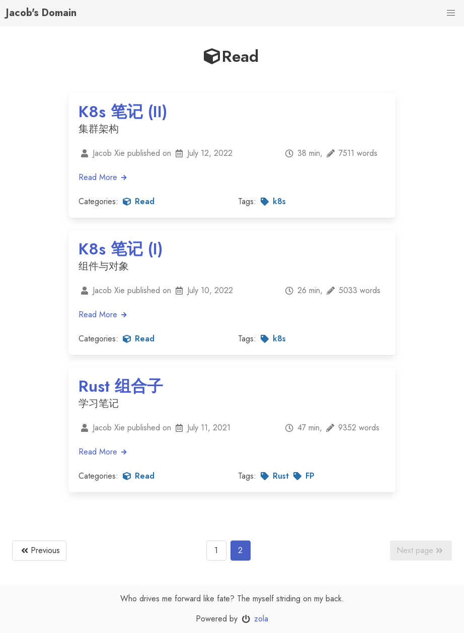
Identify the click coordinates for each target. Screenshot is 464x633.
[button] (451, 13)
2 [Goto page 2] (240, 550)
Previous (39, 551)
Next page (421, 551)
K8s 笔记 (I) (121, 248)
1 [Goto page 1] (216, 550)
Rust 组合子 (121, 386)
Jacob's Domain (41, 13)
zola (261, 618)
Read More (103, 177)
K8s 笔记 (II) (123, 111)
